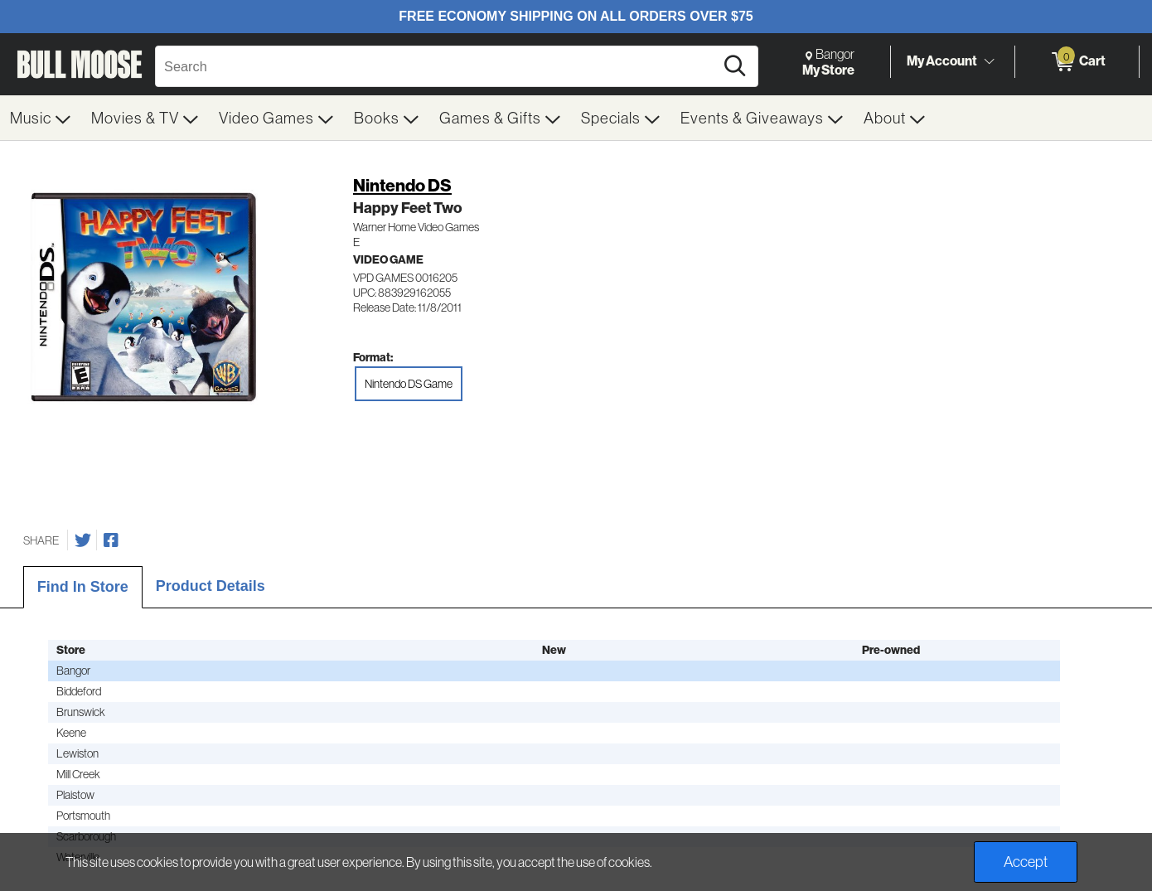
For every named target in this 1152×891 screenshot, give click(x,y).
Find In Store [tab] (82, 587)
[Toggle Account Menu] (989, 61)
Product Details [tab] (210, 586)
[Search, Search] (437, 66)
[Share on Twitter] (83, 540)
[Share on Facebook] (111, 540)
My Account (942, 61)
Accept (1026, 861)
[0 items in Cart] (1077, 62)
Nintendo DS (402, 185)
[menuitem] (40, 117)
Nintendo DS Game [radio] (409, 383)
